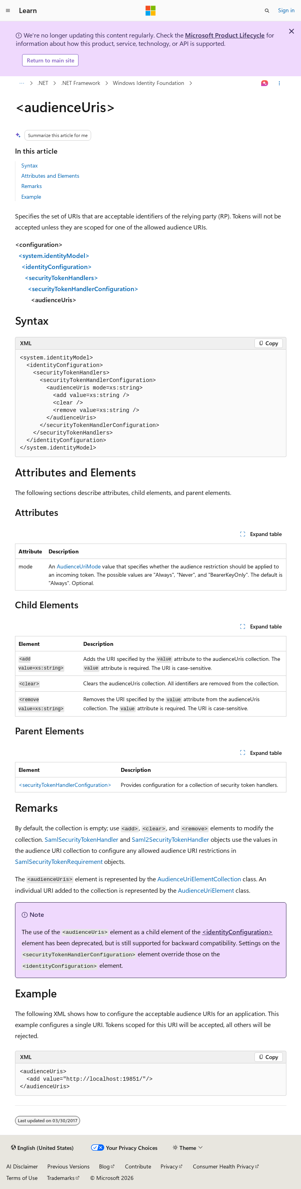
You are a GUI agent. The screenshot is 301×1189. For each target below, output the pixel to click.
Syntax (29, 165)
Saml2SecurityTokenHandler (170, 839)
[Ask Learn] (264, 83)
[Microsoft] (151, 11)
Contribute (138, 1166)
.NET (42, 83)
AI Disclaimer (22, 1166)
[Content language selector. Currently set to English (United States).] (42, 1148)
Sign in (286, 10)
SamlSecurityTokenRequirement (59, 861)
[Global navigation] (8, 11)
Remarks (31, 186)
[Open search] (267, 11)
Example (31, 196)
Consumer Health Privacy (223, 1166)
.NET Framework (80, 83)
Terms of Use (21, 1177)
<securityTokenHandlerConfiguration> (65, 784)
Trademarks (61, 1177)
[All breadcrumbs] (22, 83)
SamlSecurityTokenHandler (81, 839)
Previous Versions (68, 1166)
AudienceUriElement (206, 890)
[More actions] (279, 83)
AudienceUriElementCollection (199, 879)
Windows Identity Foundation (148, 83)
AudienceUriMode (79, 566)
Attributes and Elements (50, 175)
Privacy (169, 1166)
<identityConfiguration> (237, 931)
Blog (104, 1166)
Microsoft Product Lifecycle (225, 35)
